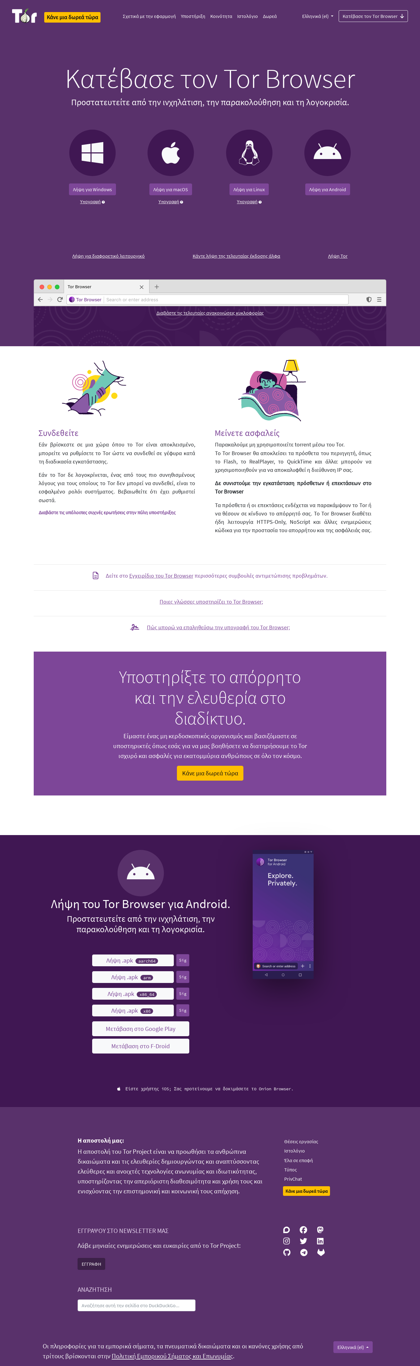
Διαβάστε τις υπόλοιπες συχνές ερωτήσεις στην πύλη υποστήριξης (107, 512)
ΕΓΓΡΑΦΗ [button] (91, 1264)
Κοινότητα (221, 16)
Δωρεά (270, 16)
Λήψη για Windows (92, 189)
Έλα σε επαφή (298, 1160)
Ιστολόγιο (247, 16)
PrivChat (293, 1179)
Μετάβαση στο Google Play (140, 1028)
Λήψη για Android (327, 189)
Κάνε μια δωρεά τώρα (210, 773)
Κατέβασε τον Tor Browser (373, 15)
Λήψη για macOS (170, 189)
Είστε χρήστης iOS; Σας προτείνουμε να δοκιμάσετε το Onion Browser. (205, 1089)
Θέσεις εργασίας (301, 1141)
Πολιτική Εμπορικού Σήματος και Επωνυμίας (172, 1356)
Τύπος (290, 1169)
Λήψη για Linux (249, 189)
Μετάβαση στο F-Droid (140, 1046)
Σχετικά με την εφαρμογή (149, 16)
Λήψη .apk (132, 960)
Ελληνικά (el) (316, 16)
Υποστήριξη (193, 16)
